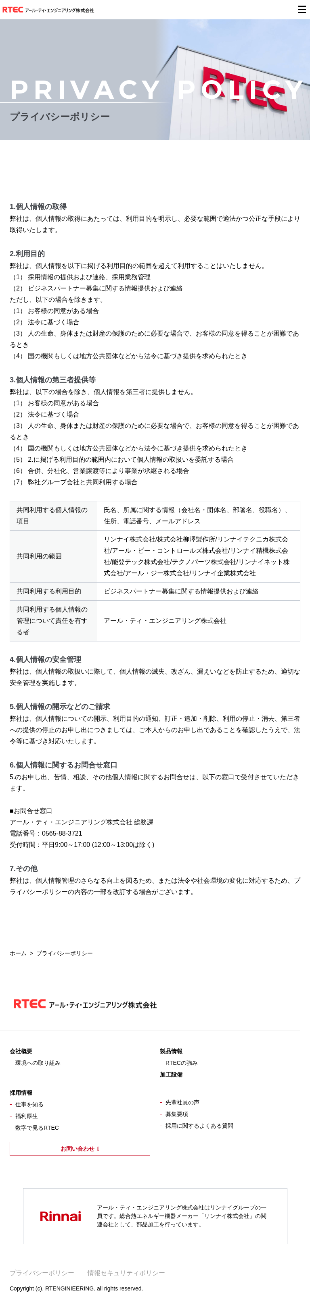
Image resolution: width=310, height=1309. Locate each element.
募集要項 (176, 1114)
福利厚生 (26, 1116)
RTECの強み (181, 1063)
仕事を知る (29, 1104)
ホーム (18, 953)
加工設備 (171, 1074)
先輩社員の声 (182, 1102)
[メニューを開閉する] (302, 10)
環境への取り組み (38, 1063)
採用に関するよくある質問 (199, 1125)
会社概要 (21, 1051)
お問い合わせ (77, 1148)
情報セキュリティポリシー (126, 1273)
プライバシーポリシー (42, 1273)
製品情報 (171, 1051)
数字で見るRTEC (37, 1127)
